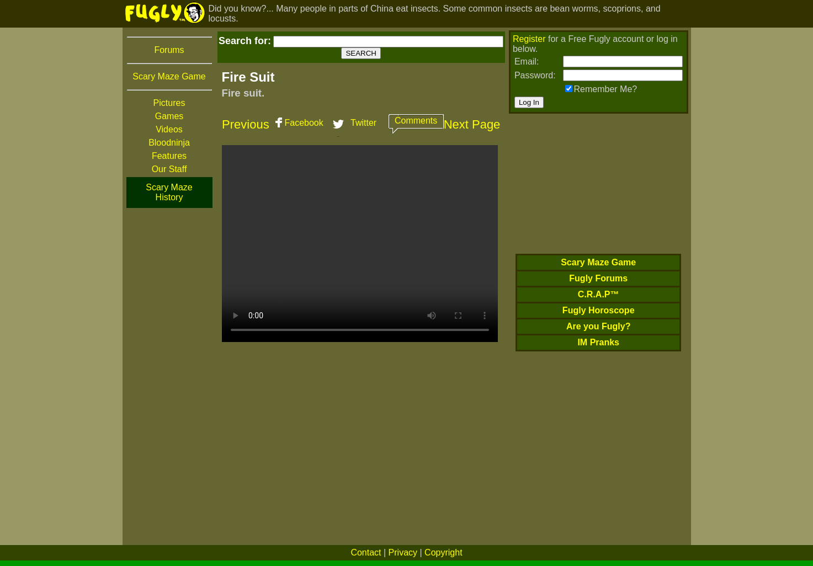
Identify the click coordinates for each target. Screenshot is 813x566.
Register (529, 39)
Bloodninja (169, 142)
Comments (416, 120)
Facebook (303, 122)
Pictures (169, 103)
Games (169, 116)
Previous (245, 124)
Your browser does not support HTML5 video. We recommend (360, 243)
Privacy (403, 552)
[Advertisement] (169, 374)
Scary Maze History (169, 192)
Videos (169, 129)
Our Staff (169, 169)
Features (169, 156)
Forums (169, 50)
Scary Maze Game (168, 76)
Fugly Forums (598, 278)
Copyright (443, 552)
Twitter (363, 122)
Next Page (472, 124)
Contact (365, 552)
